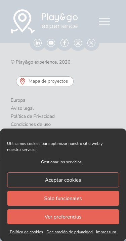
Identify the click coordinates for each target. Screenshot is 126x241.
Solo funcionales (63, 198)
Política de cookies (26, 232)
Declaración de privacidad (69, 232)
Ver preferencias (63, 217)
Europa (18, 100)
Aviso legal (22, 108)
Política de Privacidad (33, 116)
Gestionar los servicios (61, 162)
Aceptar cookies (63, 180)
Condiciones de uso (31, 124)
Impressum (106, 232)
